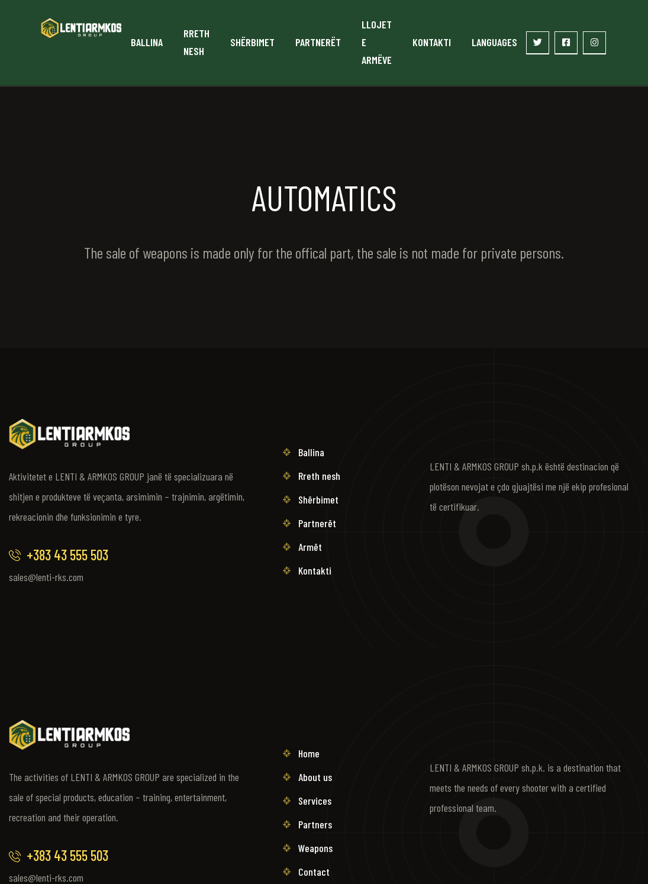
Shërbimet (252, 42)
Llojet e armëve (377, 42)
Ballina (147, 42)
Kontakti (431, 42)
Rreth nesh (196, 42)
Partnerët (318, 42)
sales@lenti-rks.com (46, 576)
